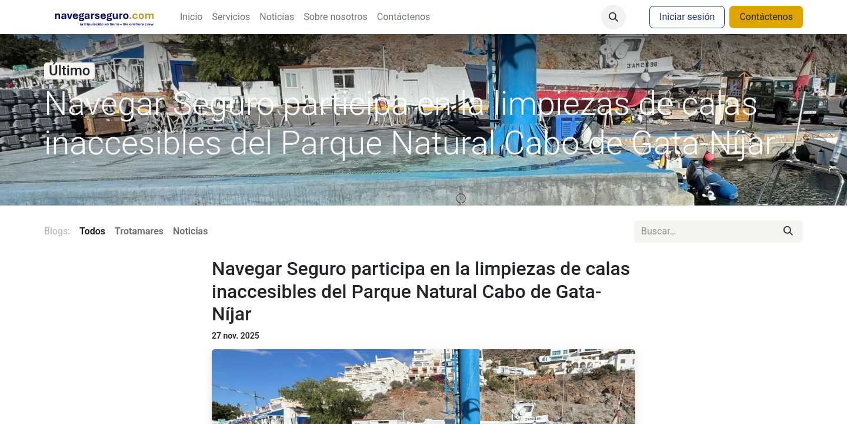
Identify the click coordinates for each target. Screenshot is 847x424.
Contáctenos (766, 16)
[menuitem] (191, 17)
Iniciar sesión (687, 16)
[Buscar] (788, 231)
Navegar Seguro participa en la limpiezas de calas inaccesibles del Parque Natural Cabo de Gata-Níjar (421, 291)
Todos (92, 231)
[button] (613, 17)
